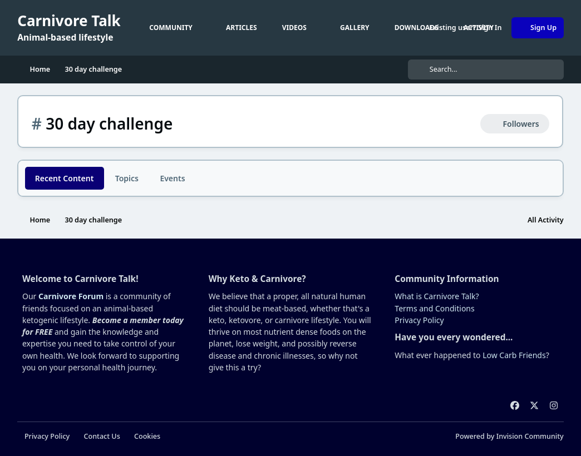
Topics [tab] (127, 178)
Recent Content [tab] (64, 178)
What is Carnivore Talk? (437, 379)
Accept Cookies (440, 423)
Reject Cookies (526, 423)
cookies (90, 428)
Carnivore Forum (71, 379)
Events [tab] (172, 178)
